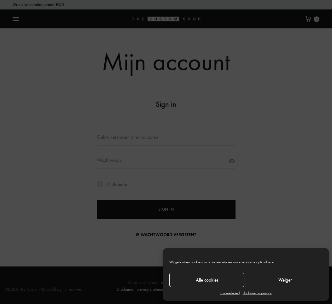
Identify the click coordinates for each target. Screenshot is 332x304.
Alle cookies (207, 280)
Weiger (285, 280)
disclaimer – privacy (257, 293)
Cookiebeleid (230, 293)
